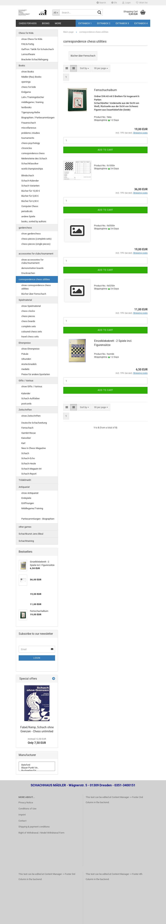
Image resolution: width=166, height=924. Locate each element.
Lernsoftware (28, 54)
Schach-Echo (28, 458)
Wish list (142, 2)
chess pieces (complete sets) (36, 238)
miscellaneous (28, 127)
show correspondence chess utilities (36, 287)
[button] (114, 2)
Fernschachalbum (105, 90)
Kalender (25, 393)
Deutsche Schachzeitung (34, 422)
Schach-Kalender (30, 180)
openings (26, 81)
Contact (22, 820)
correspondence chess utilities (34, 279)
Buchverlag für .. (37, 770)
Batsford (37, 764)
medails (25, 369)
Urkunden (26, 359)
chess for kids (28, 87)
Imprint (22, 814)
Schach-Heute (28, 463)
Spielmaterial (25, 300)
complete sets (28, 326)
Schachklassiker (29, 163)
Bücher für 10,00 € (30, 191)
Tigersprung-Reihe (30, 112)
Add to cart (105, 150)
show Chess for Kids (31, 39)
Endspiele (26, 498)
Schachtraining (26, 541)
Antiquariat (24, 487)
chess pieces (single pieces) (36, 244)
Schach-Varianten (30, 185)
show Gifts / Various (31, 386)
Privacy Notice (25, 802)
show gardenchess (31, 233)
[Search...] (56, 12)
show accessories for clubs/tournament (32, 261)
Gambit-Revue (28, 433)
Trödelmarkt (25, 480)
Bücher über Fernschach (33, 294)
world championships (32, 168)
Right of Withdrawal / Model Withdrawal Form (41, 832)
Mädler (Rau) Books (31, 76)
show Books (27, 71)
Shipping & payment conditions (34, 826)
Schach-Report (28, 473)
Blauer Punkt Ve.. (37, 767)
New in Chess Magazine (33, 448)
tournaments (27, 138)
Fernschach (27, 427)
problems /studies (30, 133)
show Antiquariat (29, 493)
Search (101, 2)
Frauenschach (28, 122)
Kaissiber (26, 438)
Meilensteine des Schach (34, 158)
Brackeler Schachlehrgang (34, 59)
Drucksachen (28, 273)
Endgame (26, 92)
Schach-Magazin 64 (31, 468)
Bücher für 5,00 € (30, 196)
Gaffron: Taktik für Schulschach (37, 49)
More (58, 23)
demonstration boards (32, 268)
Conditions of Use (27, 808)
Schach (25, 453)
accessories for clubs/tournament (36, 253)
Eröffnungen (27, 503)
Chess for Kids (28, 23)
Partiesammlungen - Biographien (37, 518)
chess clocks (28, 311)
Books (45, 23)
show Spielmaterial (31, 306)
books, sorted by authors (33, 221)
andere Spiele (28, 216)
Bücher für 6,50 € (30, 201)
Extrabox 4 (141, 23)
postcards (26, 403)
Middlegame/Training (32, 508)
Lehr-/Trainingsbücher (32, 97)
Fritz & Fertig (27, 44)
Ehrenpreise (25, 342)
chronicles (26, 148)
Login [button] (126, 2)
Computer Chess (29, 206)
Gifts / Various (26, 380)
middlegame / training (32, 102)
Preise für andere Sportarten (35, 374)
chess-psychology (30, 143)
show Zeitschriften (31, 415)
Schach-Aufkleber (30, 398)
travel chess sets (30, 336)
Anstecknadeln (29, 364)
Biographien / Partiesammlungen (37, 117)
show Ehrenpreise (30, 348)
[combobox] (84, 68)
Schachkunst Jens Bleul (31, 533)
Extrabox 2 (103, 23)
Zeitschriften (25, 409)
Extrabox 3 (122, 23)
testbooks (26, 107)
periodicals (26, 211)
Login (36, 658)
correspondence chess (33, 153)
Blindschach (27, 175)
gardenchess (25, 227)
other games (25, 526)
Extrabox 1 (85, 23)
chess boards (28, 321)
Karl (23, 443)
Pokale (24, 354)
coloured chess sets (31, 331)
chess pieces (28, 316)
